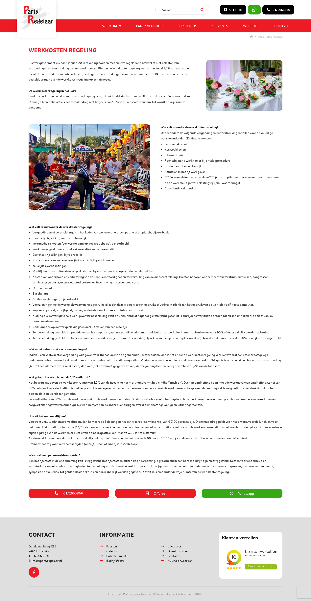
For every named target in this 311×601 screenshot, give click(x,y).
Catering (112, 551)
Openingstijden (178, 551)
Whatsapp (242, 493)
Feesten (185, 26)
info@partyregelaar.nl (45, 561)
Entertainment (116, 556)
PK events (219, 26)
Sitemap (147, 593)
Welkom (109, 26)
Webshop (251, 26)
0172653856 (39, 556)
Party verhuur (149, 26)
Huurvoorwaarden (180, 561)
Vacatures (174, 546)
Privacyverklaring (165, 593)
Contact (282, 26)
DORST (199, 593)
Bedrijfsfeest (115, 561)
